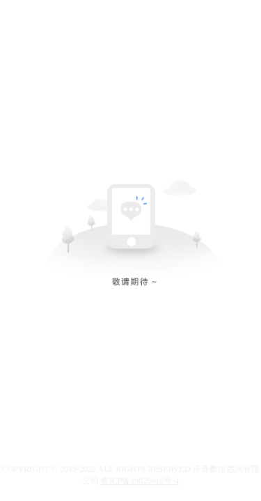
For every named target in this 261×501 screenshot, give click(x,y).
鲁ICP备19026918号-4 (140, 481)
